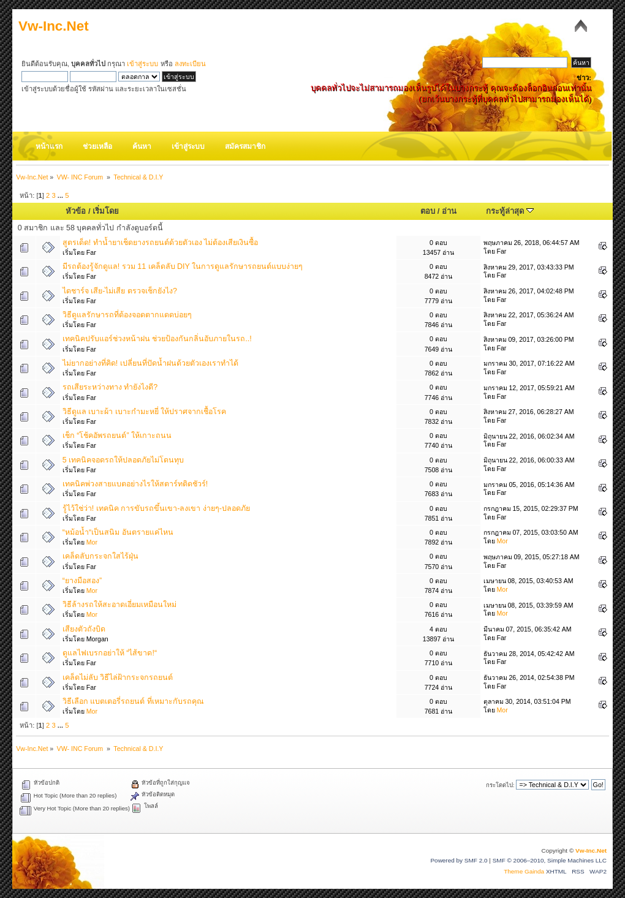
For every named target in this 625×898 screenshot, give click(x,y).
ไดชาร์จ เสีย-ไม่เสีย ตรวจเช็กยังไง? (120, 291)
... (61, 195)
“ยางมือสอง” (82, 580)
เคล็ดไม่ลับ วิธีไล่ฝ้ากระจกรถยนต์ (118, 677)
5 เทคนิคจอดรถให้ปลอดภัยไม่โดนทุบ (123, 460)
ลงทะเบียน (190, 63)
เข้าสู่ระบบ (142, 63)
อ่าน (449, 211)
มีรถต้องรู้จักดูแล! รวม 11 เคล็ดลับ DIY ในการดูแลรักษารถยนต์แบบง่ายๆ (183, 266)
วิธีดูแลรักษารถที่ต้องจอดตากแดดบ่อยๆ (127, 315)
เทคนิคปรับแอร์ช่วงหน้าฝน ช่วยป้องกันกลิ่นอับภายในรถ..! (157, 338)
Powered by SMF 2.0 (458, 860)
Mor (91, 542)
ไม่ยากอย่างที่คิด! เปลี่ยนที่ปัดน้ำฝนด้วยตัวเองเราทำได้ (150, 363)
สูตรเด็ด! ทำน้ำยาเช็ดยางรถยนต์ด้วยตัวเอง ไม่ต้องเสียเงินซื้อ (160, 242)
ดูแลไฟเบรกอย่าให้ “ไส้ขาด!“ (110, 653)
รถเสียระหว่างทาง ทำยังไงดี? (110, 387)
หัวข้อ (76, 211)
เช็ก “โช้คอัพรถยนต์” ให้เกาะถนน (117, 435)
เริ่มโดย (106, 211)
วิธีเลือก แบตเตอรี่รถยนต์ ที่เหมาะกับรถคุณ (133, 701)
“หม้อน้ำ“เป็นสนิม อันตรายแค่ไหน (118, 532)
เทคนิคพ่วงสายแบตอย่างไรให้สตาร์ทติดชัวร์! (135, 484)
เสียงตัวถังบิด (84, 629)
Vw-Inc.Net (53, 26)
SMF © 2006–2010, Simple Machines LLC (550, 860)
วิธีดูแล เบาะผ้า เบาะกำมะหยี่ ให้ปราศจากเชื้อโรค (144, 411)
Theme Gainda (525, 871)
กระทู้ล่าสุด (510, 211)
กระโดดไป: (500, 785)
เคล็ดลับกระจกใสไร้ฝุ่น (100, 556)
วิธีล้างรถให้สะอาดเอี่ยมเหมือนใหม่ (119, 604)
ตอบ (427, 211)
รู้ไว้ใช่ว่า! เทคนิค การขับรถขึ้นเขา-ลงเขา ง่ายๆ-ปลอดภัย (156, 508)
